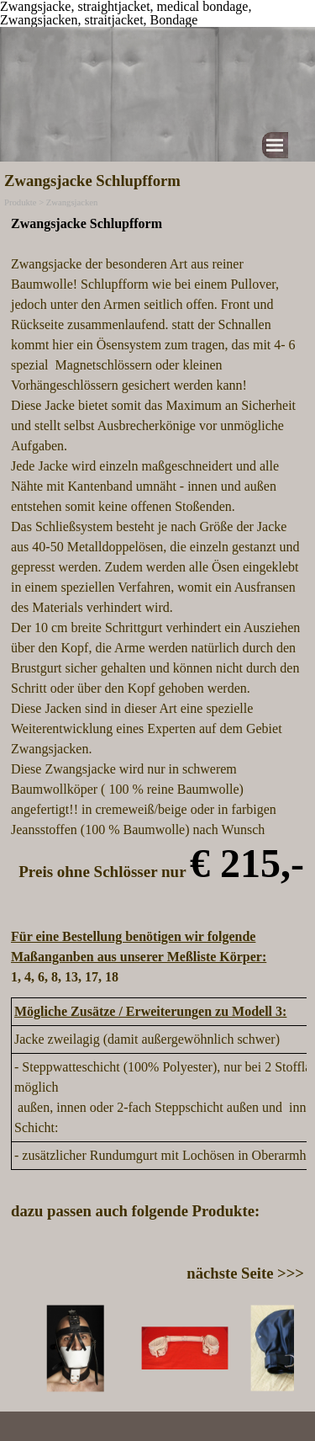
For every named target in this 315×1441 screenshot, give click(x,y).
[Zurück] (18, 1348)
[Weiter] (296, 1348)
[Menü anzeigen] (275, 145)
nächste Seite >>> (245, 1273)
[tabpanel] (157, 600)
